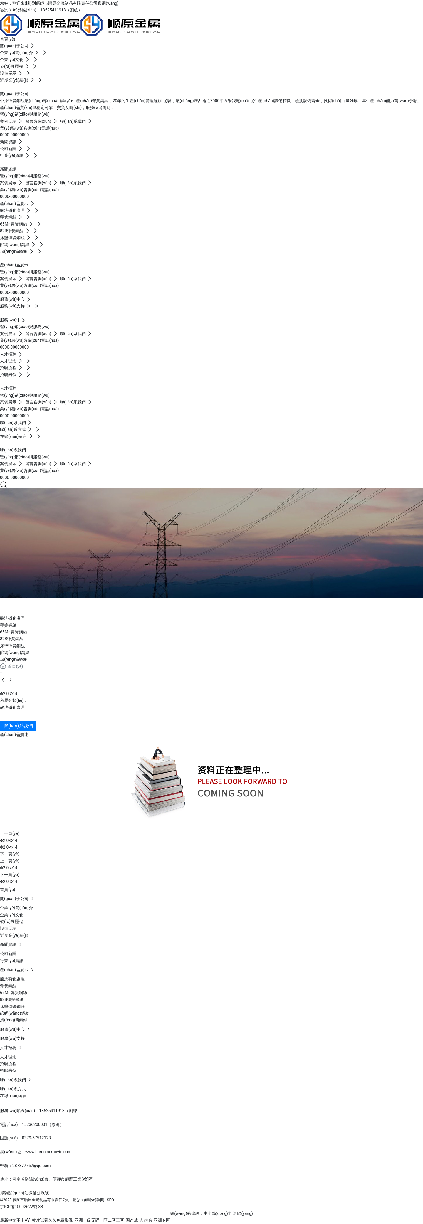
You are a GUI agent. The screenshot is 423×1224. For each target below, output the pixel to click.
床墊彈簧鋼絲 (12, 645)
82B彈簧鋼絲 (12, 638)
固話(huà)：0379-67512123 (25, 1138)
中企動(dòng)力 (218, 1213)
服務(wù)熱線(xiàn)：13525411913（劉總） (40, 1110)
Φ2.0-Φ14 (8, 840)
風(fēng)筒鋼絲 (13, 659)
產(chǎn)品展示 (40, 605)
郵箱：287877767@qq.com (25, 1165)
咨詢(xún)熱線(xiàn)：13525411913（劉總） (41, 10)
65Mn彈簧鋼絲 (13, 632)
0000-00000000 (14, 134)
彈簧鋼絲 (8, 625)
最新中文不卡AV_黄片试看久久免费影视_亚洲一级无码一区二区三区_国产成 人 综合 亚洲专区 (85, 1220)
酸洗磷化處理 (12, 618)
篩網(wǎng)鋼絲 (14, 652)
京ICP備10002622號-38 (21, 1206)
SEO (110, 1200)
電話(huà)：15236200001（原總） (32, 1124)
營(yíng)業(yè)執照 (88, 1200)
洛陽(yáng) (243, 1213)
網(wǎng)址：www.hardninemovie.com (35, 1151)
